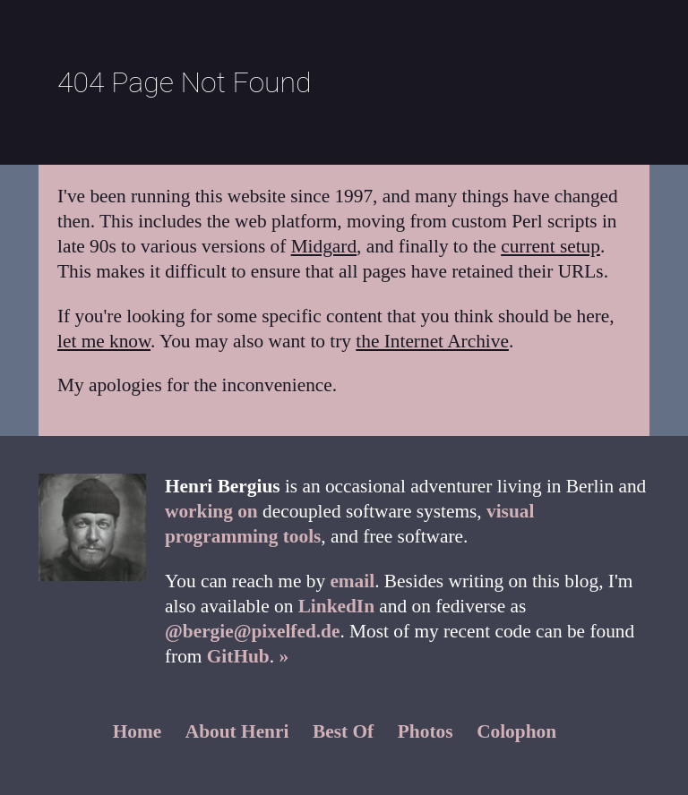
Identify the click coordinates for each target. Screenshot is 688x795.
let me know (103, 341)
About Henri (237, 731)
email (352, 581)
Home (137, 731)
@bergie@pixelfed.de (252, 631)
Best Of (343, 731)
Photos (425, 731)
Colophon (516, 731)
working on (211, 511)
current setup (550, 246)
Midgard (324, 246)
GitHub (238, 656)
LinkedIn (336, 606)
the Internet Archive (432, 341)
